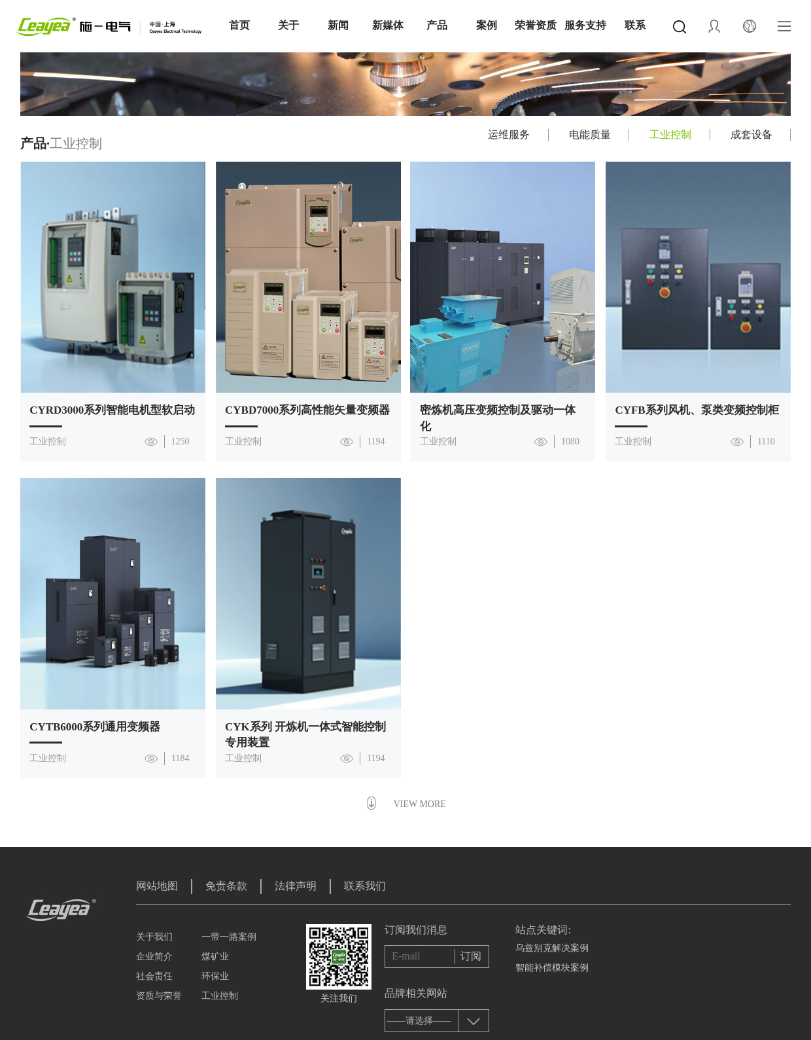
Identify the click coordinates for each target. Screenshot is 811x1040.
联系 (635, 25)
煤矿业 (215, 956)
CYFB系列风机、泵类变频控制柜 (696, 410)
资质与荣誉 (159, 996)
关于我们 (154, 937)
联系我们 (365, 885)
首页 (239, 25)
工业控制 (670, 134)
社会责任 (154, 976)
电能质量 (590, 134)
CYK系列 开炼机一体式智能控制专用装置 (305, 735)
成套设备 (751, 134)
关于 (288, 25)
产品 (436, 25)
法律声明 (296, 885)
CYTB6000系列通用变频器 (94, 727)
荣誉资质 (536, 25)
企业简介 (154, 956)
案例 (486, 25)
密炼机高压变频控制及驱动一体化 (498, 418)
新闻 (338, 25)
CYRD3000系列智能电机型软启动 (112, 410)
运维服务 (509, 134)
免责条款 (226, 885)
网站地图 (157, 885)
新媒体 (388, 25)
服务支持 (585, 25)
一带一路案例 (228, 937)
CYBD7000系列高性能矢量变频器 (307, 410)
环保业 (215, 976)
